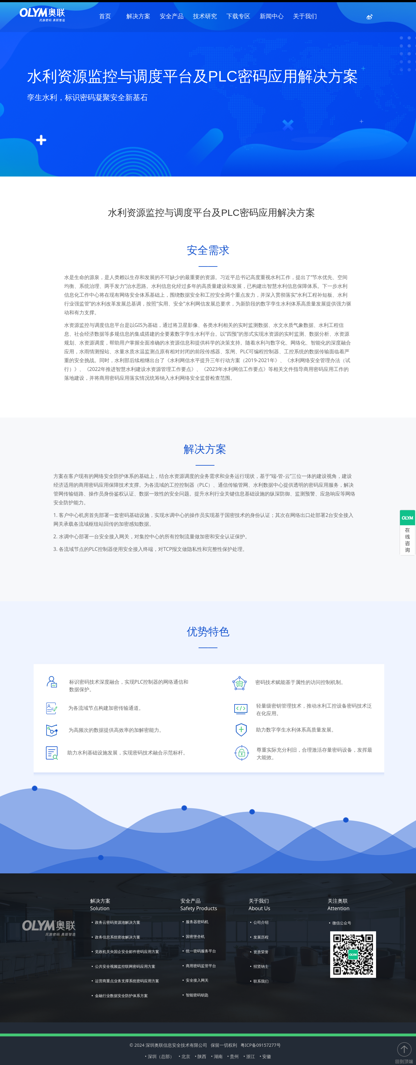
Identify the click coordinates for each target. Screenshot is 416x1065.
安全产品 (172, 16)
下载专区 (238, 16)
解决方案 (138, 16)
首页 (105, 16)
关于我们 (305, 16)
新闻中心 (272, 16)
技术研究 (205, 16)
